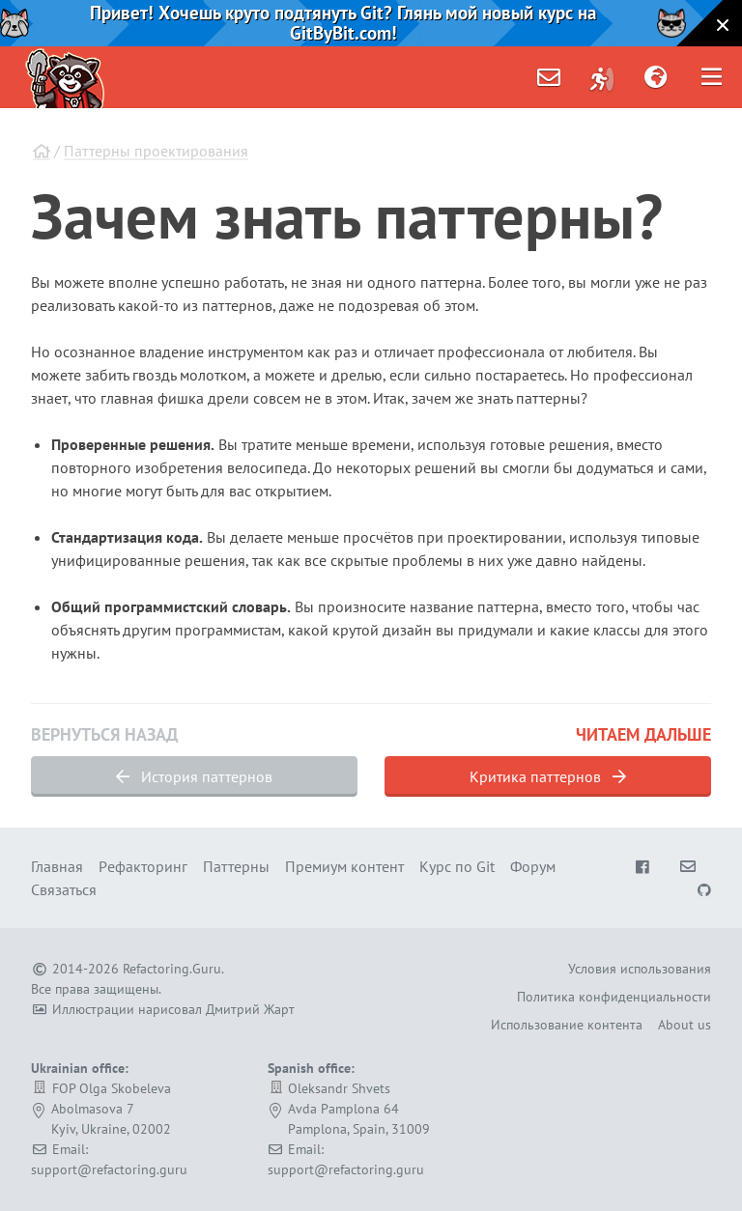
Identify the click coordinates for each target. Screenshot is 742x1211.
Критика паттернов (548, 776)
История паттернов (194, 776)
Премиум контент (344, 866)
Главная (57, 866)
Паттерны (236, 866)
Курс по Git (457, 866)
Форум (533, 866)
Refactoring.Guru (172, 968)
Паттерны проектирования (156, 150)
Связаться (64, 889)
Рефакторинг (143, 866)
